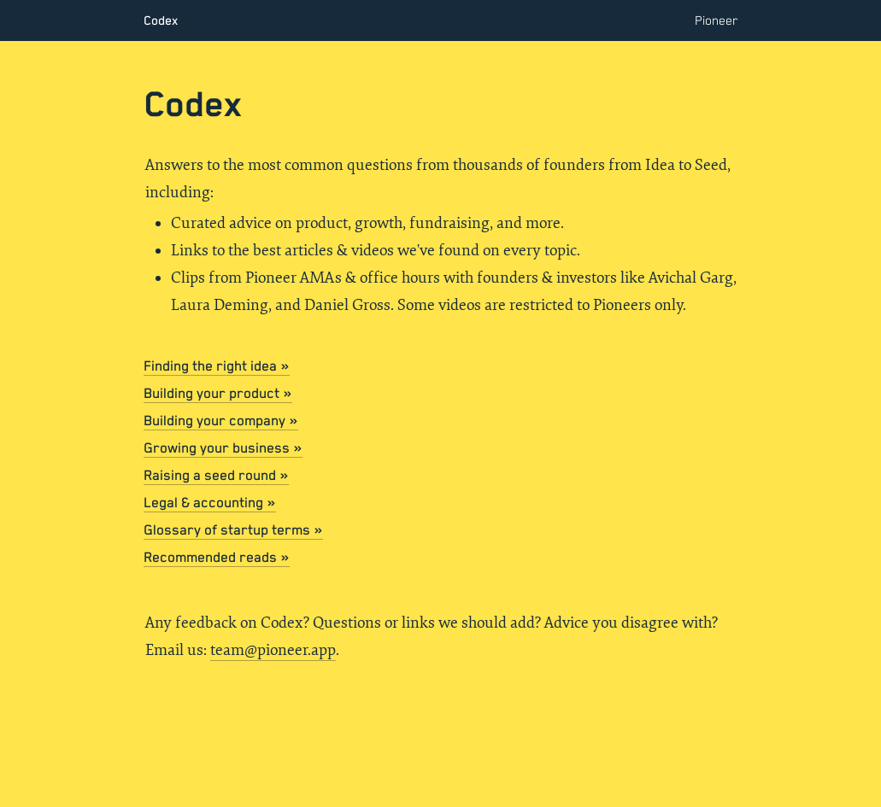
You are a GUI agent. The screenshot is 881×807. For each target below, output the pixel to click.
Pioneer (716, 21)
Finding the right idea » (217, 367)
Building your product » (218, 394)
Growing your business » (223, 449)
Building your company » (221, 421)
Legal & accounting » (210, 503)
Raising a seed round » (216, 476)
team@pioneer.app (273, 650)
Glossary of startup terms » (233, 531)
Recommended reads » (217, 558)
